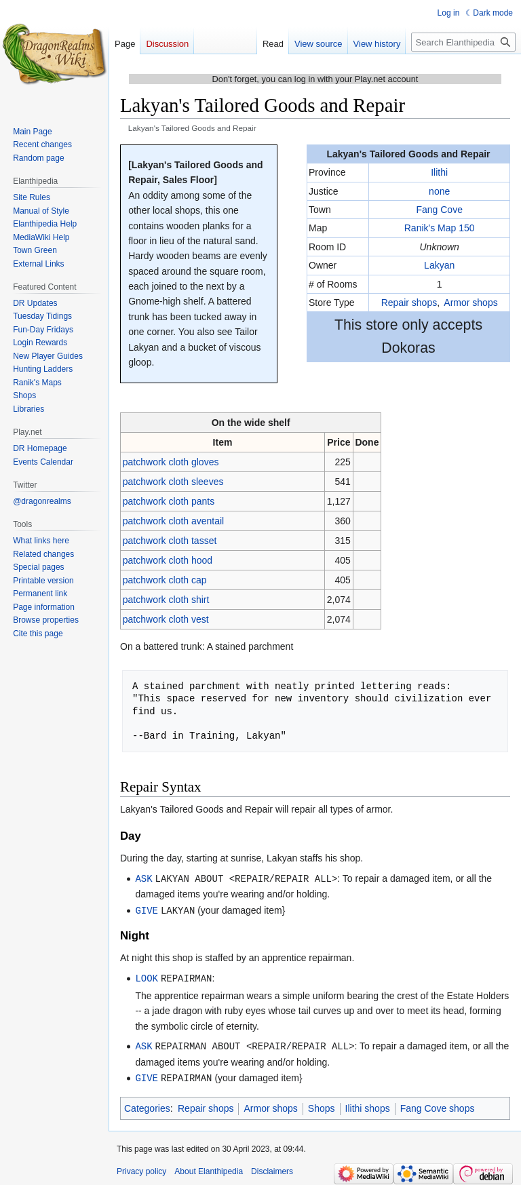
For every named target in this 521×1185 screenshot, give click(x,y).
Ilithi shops (367, 1105)
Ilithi (439, 172)
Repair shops (409, 302)
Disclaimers (272, 1168)
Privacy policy (141, 1168)
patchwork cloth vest (166, 619)
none (439, 191)
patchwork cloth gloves (171, 461)
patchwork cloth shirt (166, 599)
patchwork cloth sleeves (173, 481)
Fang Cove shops (437, 1105)
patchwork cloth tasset (170, 540)
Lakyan (439, 265)
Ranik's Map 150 (439, 227)
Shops (321, 1105)
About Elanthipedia (208, 1168)
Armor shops (470, 302)
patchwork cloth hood (167, 560)
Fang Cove (439, 209)
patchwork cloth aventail (173, 521)
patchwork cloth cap (165, 580)
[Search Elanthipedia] (463, 42)
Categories (147, 1105)
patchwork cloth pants (168, 501)
